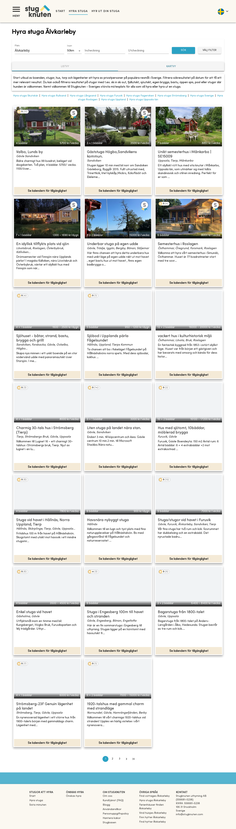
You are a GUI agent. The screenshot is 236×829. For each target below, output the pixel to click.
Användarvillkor (112, 809)
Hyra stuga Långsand (83, 96)
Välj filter (209, 50)
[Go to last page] (133, 759)
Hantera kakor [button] (112, 818)
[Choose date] (105, 51)
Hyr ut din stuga (105, 11)
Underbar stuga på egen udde (112, 244)
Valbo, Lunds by (29, 152)
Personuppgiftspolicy (116, 814)
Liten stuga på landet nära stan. (114, 428)
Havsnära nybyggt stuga (108, 520)
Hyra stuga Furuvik (111, 96)
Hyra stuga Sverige (202, 96)
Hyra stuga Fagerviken (140, 96)
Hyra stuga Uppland (113, 99)
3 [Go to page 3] (119, 759)
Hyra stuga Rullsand (53, 96)
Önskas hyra (73, 796)
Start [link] (60, 11)
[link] (154, 796)
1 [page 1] (105, 759)
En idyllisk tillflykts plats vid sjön (42, 244)
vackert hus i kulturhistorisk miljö (185, 336)
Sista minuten (37, 805)
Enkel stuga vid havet (34, 612)
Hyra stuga (78, 11)
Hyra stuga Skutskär (25, 96)
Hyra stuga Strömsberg (172, 96)
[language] (223, 11)
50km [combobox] (70, 50)
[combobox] (37, 50)
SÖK (183, 50)
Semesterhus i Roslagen (178, 244)
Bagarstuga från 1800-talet (181, 612)
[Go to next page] (126, 759)
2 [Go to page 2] (112, 759)
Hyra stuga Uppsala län (143, 99)
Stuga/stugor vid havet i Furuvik (184, 520)
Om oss (107, 796)
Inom (69, 46)
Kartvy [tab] (171, 66)
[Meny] (16, 9)
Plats (17, 46)
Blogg (106, 805)
